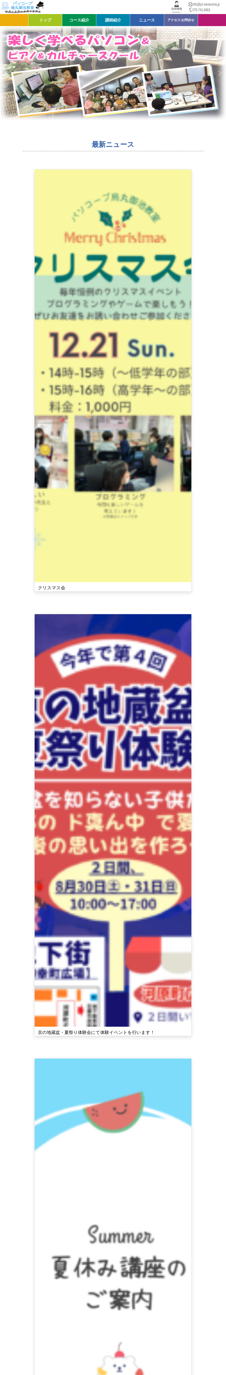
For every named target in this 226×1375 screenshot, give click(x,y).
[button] (6, 73)
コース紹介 (79, 20)
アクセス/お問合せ (181, 20)
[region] (113, 73)
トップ (45, 20)
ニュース (147, 20)
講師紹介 (113, 20)
